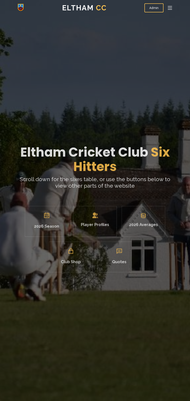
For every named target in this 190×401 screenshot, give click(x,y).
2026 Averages (139, 227)
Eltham (84, 8)
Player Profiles (95, 227)
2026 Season (50, 229)
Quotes (117, 261)
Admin (154, 8)
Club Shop (73, 261)
